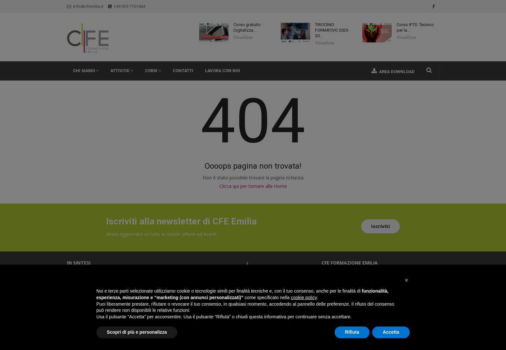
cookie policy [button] (304, 297)
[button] (406, 280)
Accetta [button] (391, 332)
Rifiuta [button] (352, 332)
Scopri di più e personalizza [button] (137, 332)
